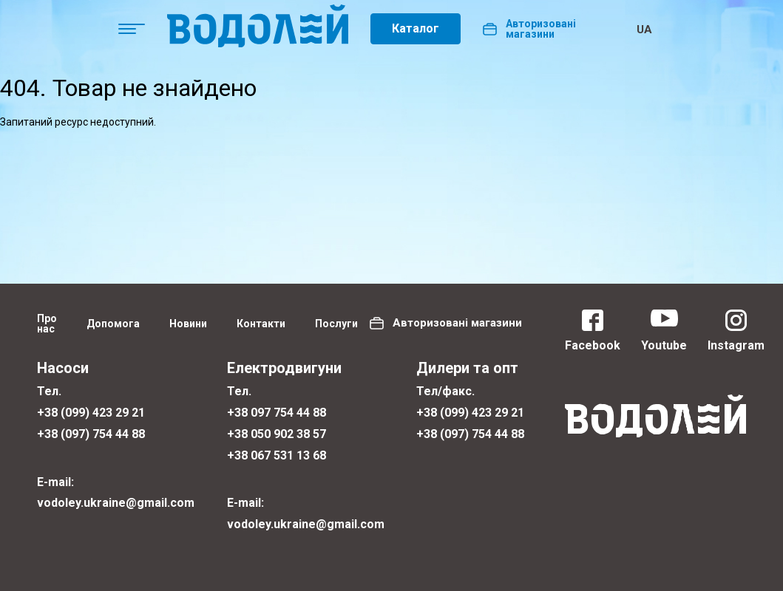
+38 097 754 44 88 (276, 413)
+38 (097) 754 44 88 (91, 434)
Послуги (336, 323)
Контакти (261, 323)
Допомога (113, 323)
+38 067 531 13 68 (276, 455)
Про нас (47, 323)
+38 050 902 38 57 (276, 434)
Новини (188, 323)
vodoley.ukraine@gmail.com (115, 503)
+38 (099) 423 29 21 (91, 413)
